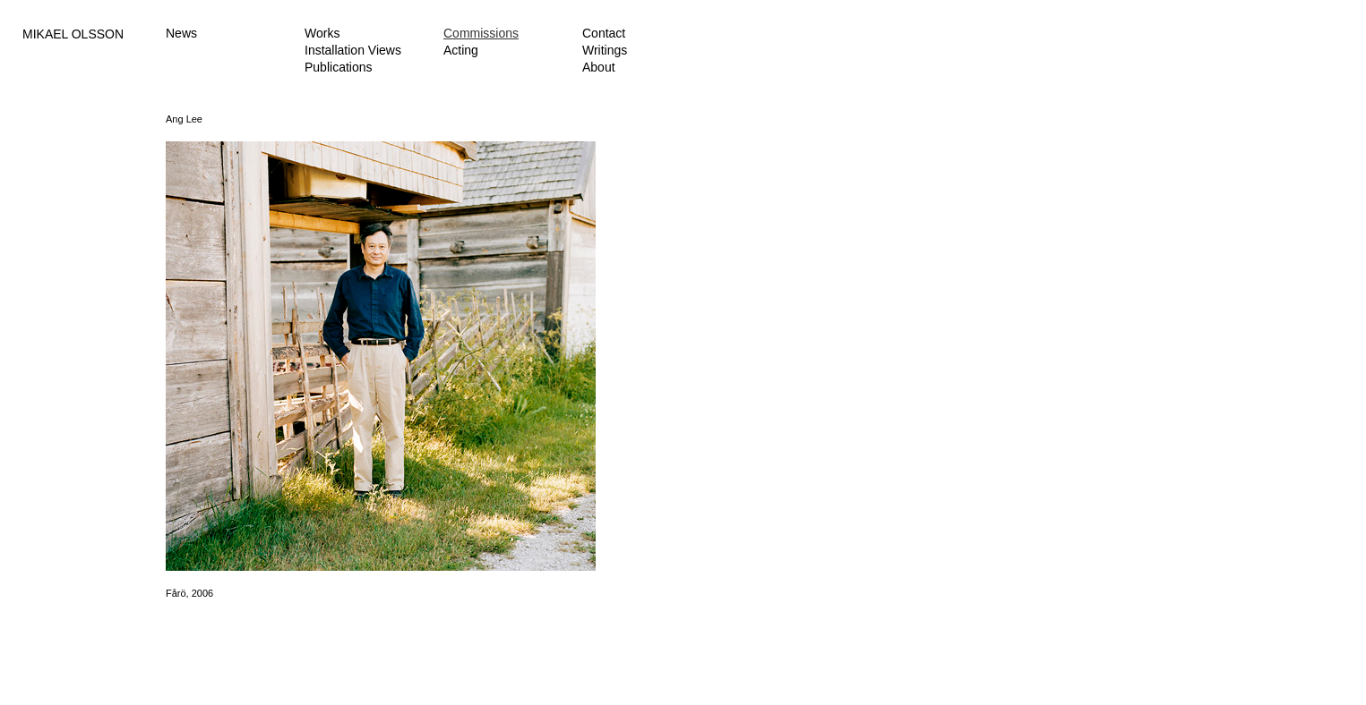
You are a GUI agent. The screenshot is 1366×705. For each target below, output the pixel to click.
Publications (339, 67)
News (181, 33)
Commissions (481, 33)
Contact (603, 33)
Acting (460, 50)
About (598, 67)
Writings (604, 50)
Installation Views (353, 50)
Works (322, 33)
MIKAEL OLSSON (73, 34)
